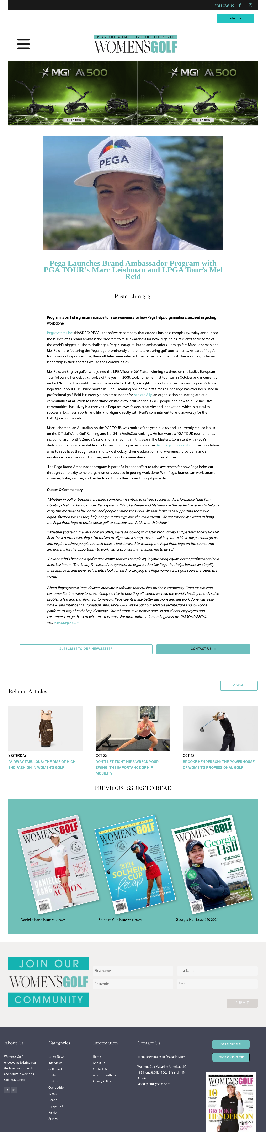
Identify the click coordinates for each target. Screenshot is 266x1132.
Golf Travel (55, 1069)
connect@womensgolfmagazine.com (161, 1057)
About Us (99, 1063)
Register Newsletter (225, 1042)
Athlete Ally (143, 395)
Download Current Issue (227, 1055)
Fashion (53, 1112)
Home (97, 1057)
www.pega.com (66, 623)
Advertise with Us (104, 1075)
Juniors (53, 1081)
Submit (242, 1003)
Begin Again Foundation (174, 445)
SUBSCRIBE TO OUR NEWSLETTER (45, 647)
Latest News (56, 1057)
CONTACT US (166, 647)
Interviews (55, 1063)
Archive (53, 1119)
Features (54, 1075)
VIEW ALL (250, 684)
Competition (56, 1087)
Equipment (55, 1106)
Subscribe (246, 17)
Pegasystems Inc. (60, 333)
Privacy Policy (102, 1081)
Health (52, 1100)
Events (52, 1094)
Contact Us (100, 1069)
